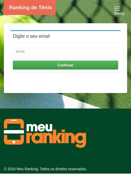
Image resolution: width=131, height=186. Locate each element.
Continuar (66, 65)
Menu (121, 11)
